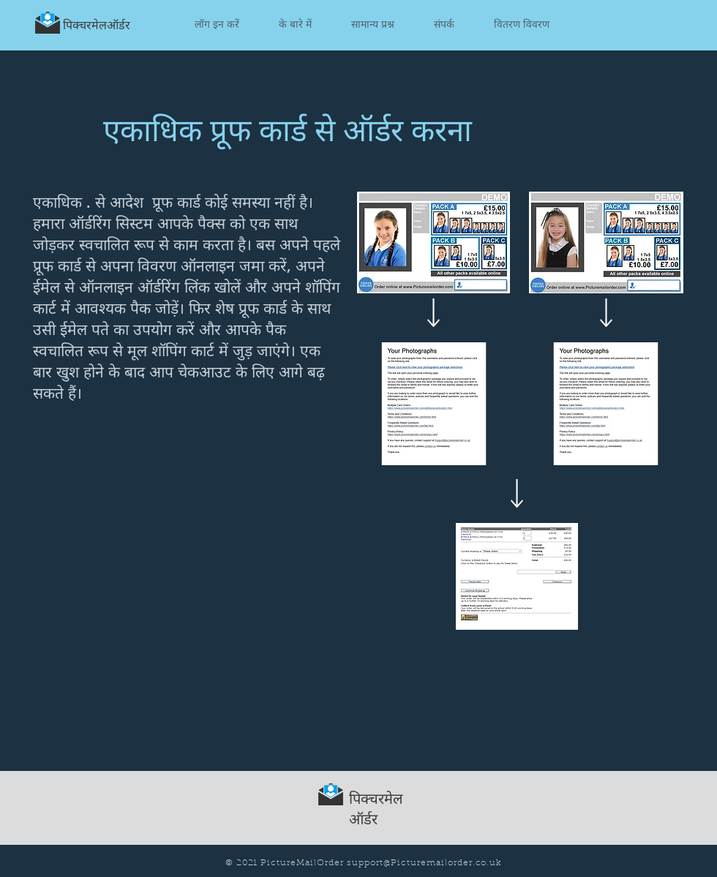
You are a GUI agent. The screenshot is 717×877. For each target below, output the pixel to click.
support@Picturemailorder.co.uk (424, 863)
